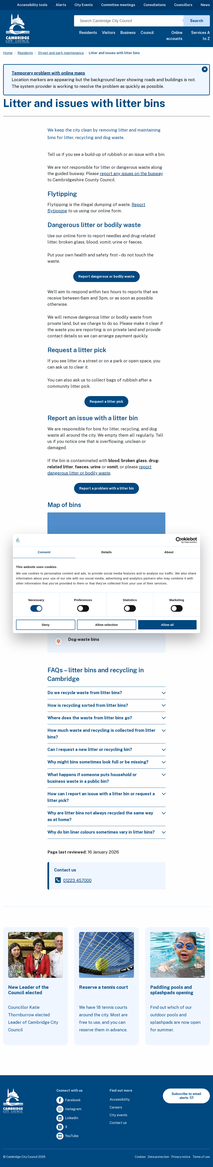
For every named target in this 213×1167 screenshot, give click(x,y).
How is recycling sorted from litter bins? (87, 705)
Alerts (61, 5)
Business (128, 32)
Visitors (108, 32)
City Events (83, 5)
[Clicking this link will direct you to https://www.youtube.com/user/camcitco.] (67, 1136)
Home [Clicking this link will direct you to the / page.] (7, 53)
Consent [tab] (44, 552)
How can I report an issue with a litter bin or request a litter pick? (101, 797)
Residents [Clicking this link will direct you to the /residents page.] (25, 53)
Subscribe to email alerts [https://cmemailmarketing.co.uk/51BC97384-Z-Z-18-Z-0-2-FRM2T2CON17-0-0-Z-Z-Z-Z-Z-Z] (186, 1096)
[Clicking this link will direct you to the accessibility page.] (120, 1100)
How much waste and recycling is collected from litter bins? (101, 733)
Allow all (167, 624)
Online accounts (174, 35)
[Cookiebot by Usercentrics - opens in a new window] (179, 540)
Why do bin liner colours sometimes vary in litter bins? (101, 832)
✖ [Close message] (205, 69)
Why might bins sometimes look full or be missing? (97, 761)
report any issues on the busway (131, 173)
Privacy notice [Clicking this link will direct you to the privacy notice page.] (180, 1156)
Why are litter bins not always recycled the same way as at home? (100, 816)
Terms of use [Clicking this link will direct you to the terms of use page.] (201, 1156)
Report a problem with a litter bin (106, 488)
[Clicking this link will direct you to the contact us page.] (118, 1123)
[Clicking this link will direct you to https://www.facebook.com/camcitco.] (68, 1100)
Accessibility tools (32, 5)
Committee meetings (118, 5)
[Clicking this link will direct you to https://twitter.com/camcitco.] (61, 1127)
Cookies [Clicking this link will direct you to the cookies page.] (140, 1156)
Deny (46, 624)
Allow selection (106, 624)
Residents (88, 32)
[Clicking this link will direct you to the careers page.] (116, 1108)
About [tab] (168, 552)
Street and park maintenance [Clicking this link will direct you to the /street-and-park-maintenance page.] (61, 53)
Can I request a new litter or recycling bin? (89, 749)
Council (147, 32)
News (205, 5)
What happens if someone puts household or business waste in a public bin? (92, 778)
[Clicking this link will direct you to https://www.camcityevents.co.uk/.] (118, 1115)
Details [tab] (106, 552)
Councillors (183, 5)
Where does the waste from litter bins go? (89, 717)
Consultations (155, 5)
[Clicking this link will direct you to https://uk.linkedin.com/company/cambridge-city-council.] (67, 1118)
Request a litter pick (106, 402)
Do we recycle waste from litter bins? (84, 692)
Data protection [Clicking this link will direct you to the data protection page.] (158, 1156)
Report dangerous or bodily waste (106, 276)
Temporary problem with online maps (48, 73)
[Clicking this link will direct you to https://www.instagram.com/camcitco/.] (68, 1109)
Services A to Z (200, 35)
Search (196, 21)
